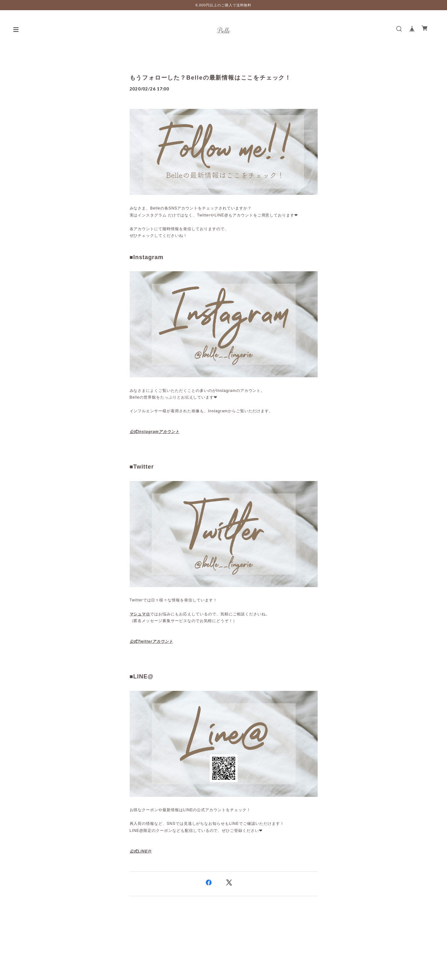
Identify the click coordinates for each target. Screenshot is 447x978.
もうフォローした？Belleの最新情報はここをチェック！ (210, 77)
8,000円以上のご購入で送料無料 (224, 5)
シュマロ (141, 614)
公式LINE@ (141, 851)
